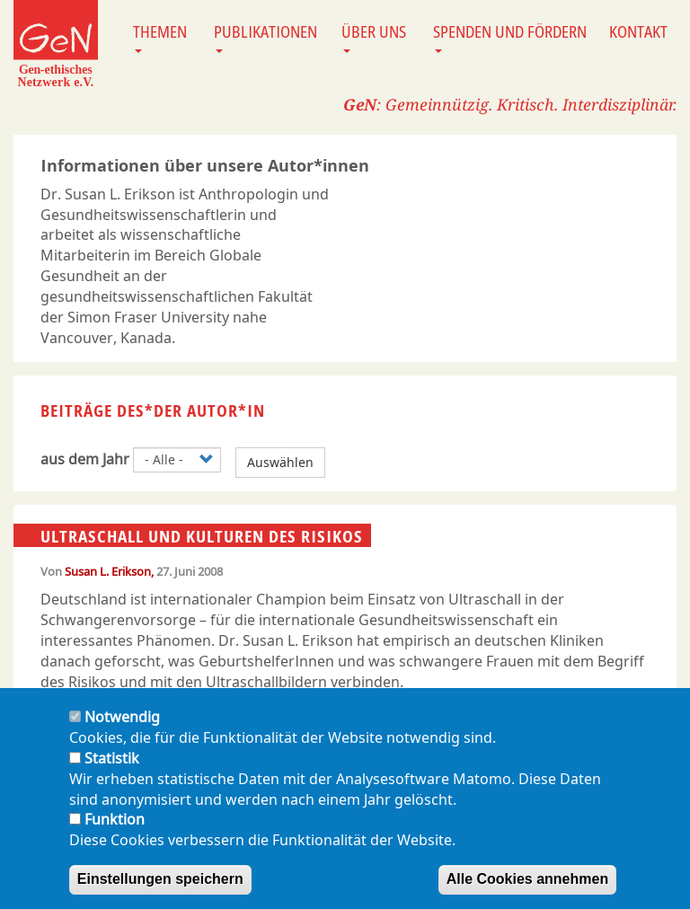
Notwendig (122, 733)
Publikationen (265, 37)
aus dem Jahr (84, 459)
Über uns (373, 37)
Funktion (114, 836)
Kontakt (638, 31)
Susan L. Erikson (108, 571)
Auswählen (280, 462)
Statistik (111, 774)
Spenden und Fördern (510, 37)
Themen (160, 37)
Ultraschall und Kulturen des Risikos (201, 536)
